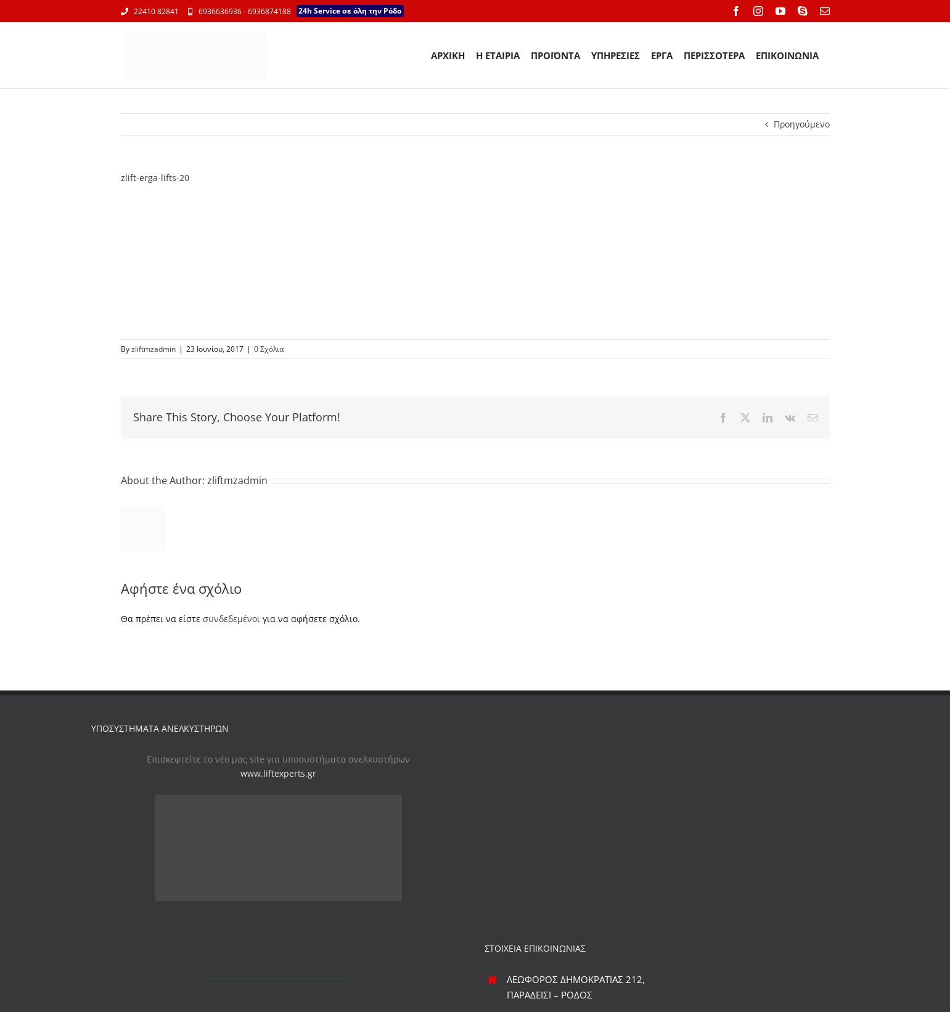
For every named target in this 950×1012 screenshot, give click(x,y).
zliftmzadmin (153, 349)
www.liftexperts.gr (278, 773)
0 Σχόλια (269, 349)
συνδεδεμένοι (231, 619)
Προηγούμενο (802, 124)
